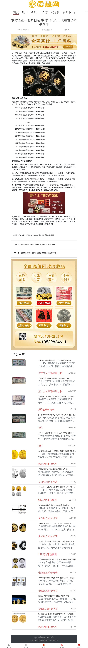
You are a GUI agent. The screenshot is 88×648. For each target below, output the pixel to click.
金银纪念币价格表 (47, 30)
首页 (16, 12)
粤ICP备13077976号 (44, 637)
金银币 (35, 12)
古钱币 (67, 12)
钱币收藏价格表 (46, 409)
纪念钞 (55, 12)
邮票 (45, 12)
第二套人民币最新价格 (50, 391)
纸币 (25, 12)
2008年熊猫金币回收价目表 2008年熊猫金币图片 (39, 253)
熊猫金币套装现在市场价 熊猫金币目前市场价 (38, 245)
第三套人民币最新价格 (50, 373)
